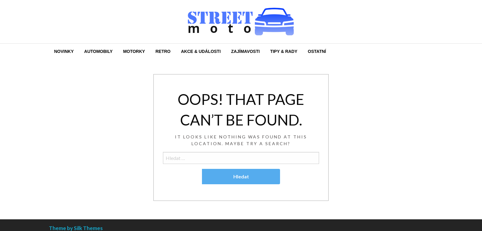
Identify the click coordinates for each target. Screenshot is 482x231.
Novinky (64, 51)
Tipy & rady (283, 51)
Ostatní (317, 51)
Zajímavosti (245, 51)
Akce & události (201, 51)
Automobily (98, 51)
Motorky (134, 51)
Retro (163, 51)
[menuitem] (64, 51)
